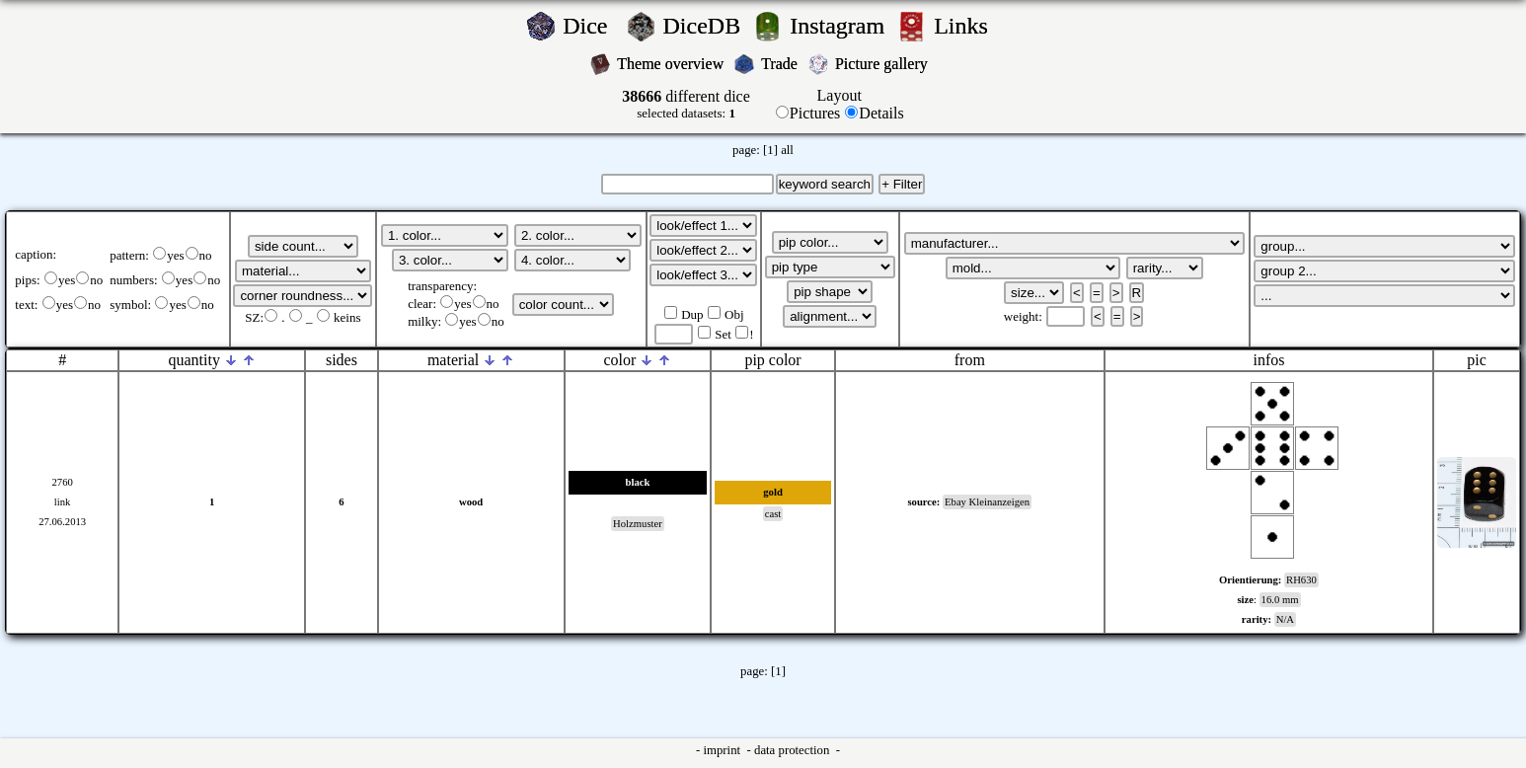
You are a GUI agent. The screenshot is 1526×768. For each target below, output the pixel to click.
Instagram (840, 25)
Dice (591, 25)
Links (967, 25)
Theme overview (672, 63)
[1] (770, 150)
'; (303, 246)
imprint (723, 750)
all (787, 150)
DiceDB (705, 25)
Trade (781, 63)
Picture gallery (885, 63)
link (62, 502)
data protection (793, 750)
